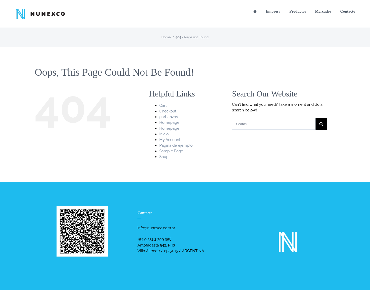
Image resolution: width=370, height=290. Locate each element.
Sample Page (171, 151)
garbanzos (168, 117)
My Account (169, 139)
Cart (163, 105)
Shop (164, 156)
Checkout (167, 111)
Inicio (164, 134)
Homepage (169, 122)
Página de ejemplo (176, 145)
